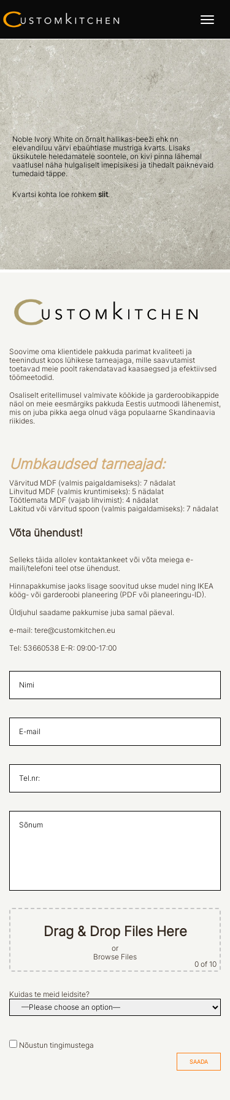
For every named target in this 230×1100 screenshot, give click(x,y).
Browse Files (115, 957)
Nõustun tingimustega (56, 1045)
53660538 (41, 648)
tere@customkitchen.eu (74, 630)
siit (103, 194)
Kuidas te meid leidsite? (49, 994)
